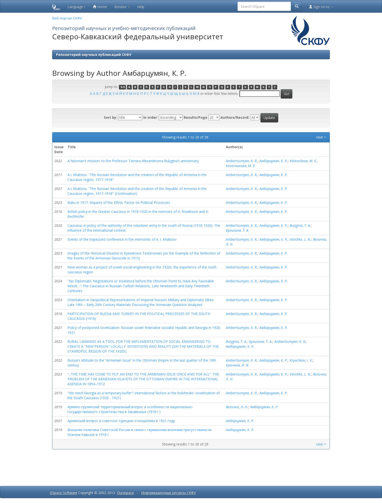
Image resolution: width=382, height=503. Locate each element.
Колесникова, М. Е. (241, 165)
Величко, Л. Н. (237, 406)
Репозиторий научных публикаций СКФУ (93, 54)
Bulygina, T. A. (300, 225)
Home (100, 6)
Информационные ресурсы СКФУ (168, 492)
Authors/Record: (234, 117)
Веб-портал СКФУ (67, 18)
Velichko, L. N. (300, 239)
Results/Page (195, 117)
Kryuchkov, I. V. (301, 360)
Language (76, 6)
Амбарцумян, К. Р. (273, 160)
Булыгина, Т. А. (237, 230)
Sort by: (110, 117)
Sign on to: (321, 6)
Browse (122, 6)
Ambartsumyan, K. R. (242, 160)
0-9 (122, 87)
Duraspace (125, 492)
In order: (150, 117)
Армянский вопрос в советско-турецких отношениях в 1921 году (121, 420)
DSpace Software (63, 492)
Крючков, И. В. (237, 365)
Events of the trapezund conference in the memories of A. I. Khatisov (121, 239)
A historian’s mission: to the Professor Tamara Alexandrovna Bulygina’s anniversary (133, 160)
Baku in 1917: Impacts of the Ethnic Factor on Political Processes (118, 202)
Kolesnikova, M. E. (303, 160)
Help (140, 6)
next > (321, 137)
